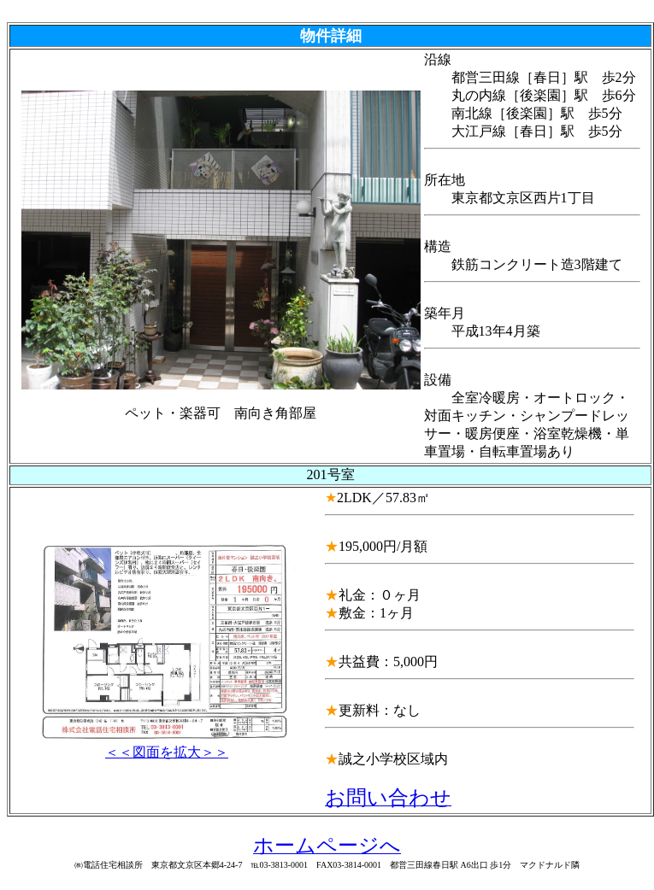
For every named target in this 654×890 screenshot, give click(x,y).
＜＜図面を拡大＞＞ (166, 745)
